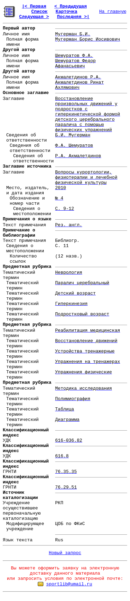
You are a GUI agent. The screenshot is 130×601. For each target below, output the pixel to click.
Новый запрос (65, 553)
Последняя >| (73, 16)
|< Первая (34, 6)
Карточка (66, 11)
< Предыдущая (70, 6)
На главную (112, 11)
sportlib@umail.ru (69, 584)
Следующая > (34, 16)
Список (39, 11)
